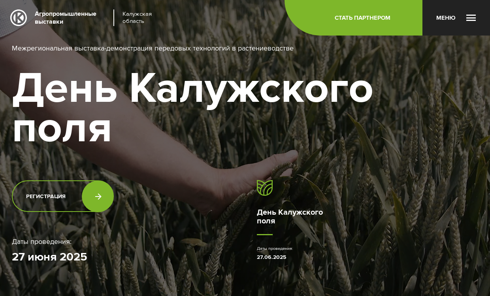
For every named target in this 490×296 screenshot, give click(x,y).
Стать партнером (362, 18)
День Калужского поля (290, 216)
